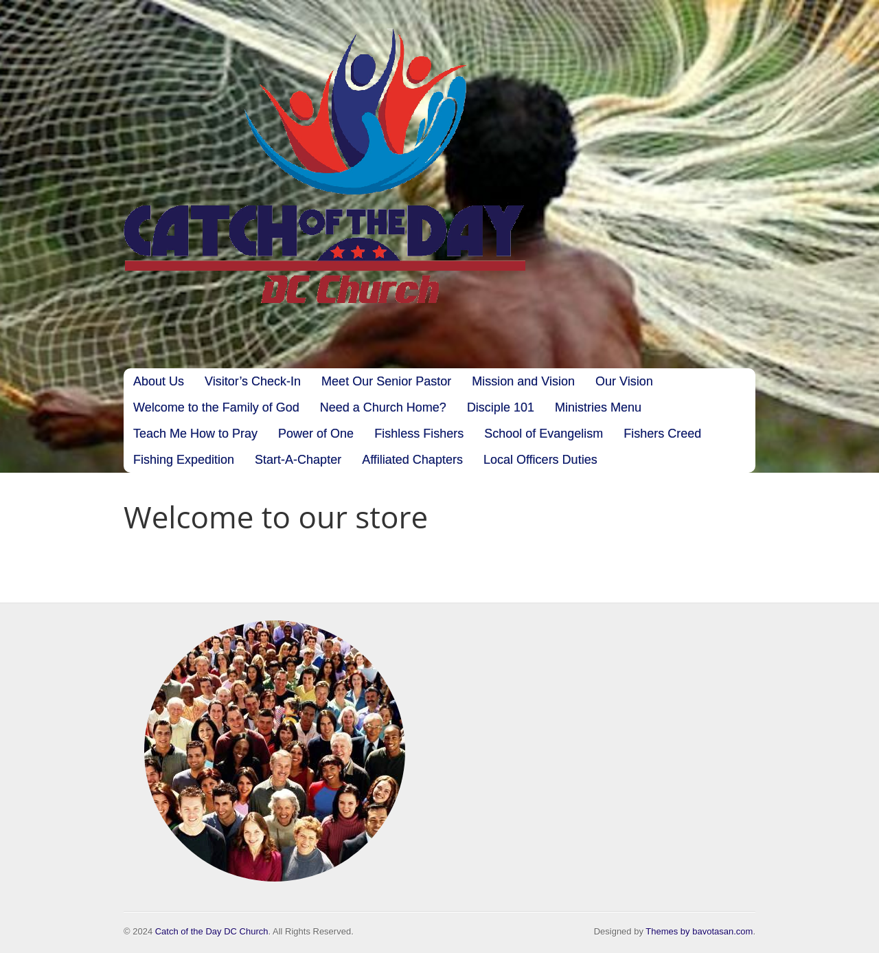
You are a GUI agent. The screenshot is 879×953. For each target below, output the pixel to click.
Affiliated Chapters (412, 460)
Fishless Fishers (419, 433)
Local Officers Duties (540, 460)
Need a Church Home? (383, 407)
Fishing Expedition (183, 460)
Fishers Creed (662, 433)
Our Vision (624, 381)
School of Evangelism (543, 433)
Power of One (316, 433)
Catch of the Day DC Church (212, 931)
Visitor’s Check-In (253, 381)
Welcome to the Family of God (216, 407)
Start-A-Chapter (298, 460)
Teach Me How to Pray (195, 433)
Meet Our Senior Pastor (386, 381)
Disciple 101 (500, 407)
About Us (158, 381)
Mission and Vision (523, 381)
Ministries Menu (598, 407)
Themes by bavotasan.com (699, 931)
